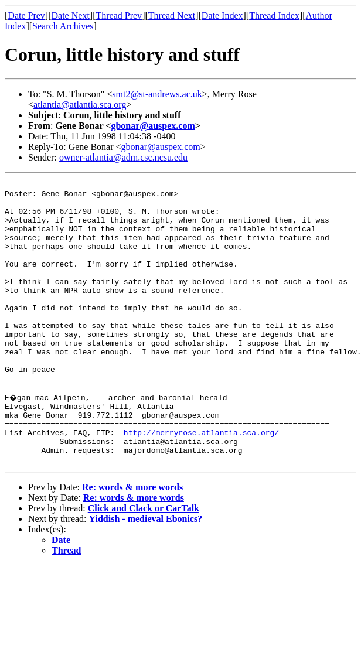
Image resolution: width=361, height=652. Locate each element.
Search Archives (62, 26)
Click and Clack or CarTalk (143, 563)
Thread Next (171, 16)
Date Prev (26, 16)
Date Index (222, 16)
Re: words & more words (132, 542)
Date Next (71, 16)
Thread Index (274, 16)
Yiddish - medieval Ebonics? (146, 573)
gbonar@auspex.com (153, 126)
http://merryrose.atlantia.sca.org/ (201, 481)
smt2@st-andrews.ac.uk (157, 94)
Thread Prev (119, 16)
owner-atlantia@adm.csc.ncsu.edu (123, 157)
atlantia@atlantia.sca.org (79, 105)
